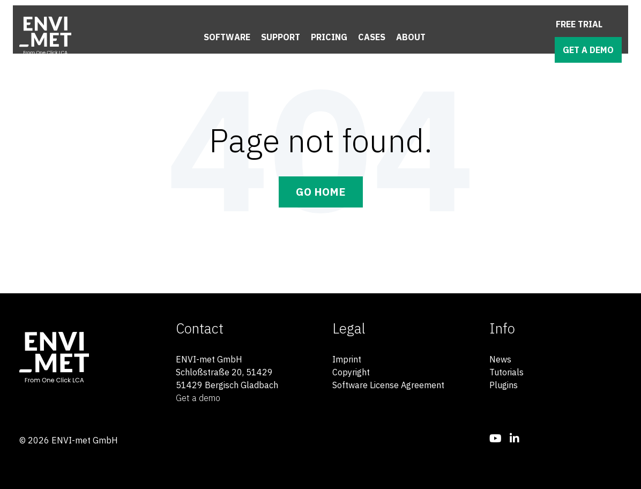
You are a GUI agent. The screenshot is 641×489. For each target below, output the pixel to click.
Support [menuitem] (280, 37)
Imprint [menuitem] (346, 359)
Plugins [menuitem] (503, 385)
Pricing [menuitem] (329, 37)
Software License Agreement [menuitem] (388, 385)
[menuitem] (495, 438)
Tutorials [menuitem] (506, 372)
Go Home (321, 191)
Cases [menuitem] (371, 37)
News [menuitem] (500, 359)
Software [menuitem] (227, 37)
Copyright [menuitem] (351, 372)
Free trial (579, 24)
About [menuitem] (411, 37)
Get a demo (588, 50)
